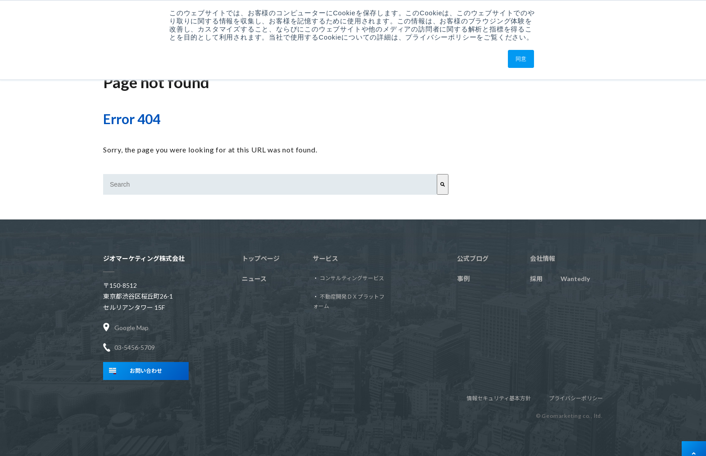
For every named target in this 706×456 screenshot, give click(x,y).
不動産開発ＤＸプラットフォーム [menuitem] (349, 301)
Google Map (131, 327)
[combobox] (270, 184)
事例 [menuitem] (463, 278)
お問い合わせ (146, 370)
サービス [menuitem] (325, 258)
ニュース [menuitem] (254, 278)
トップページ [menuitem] (261, 258)
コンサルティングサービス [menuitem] (352, 278)
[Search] (442, 184)
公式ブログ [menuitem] (473, 258)
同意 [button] (521, 59)
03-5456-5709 (134, 347)
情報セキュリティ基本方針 (498, 398)
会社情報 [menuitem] (542, 258)
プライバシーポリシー (576, 398)
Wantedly (560, 279)
